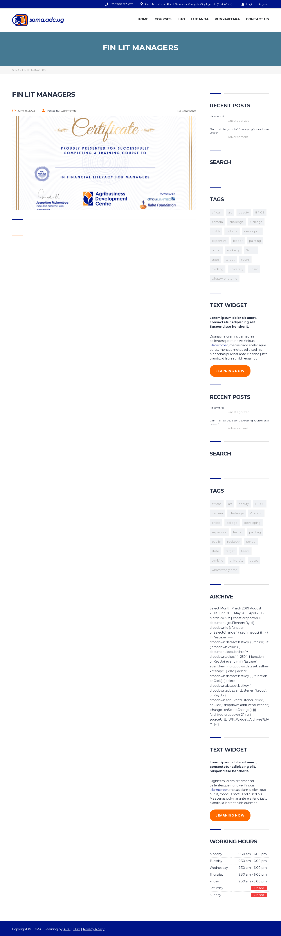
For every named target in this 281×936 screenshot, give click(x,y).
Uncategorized (239, 120)
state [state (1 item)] (215, 259)
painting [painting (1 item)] (255, 240)
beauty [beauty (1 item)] (244, 212)
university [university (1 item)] (236, 269)
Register (264, 4)
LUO (181, 19)
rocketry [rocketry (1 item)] (233, 250)
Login (247, 3)
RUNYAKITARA (227, 19)
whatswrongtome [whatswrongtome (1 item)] (224, 278)
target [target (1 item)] (230, 259)
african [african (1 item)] (217, 212)
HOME (143, 19)
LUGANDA (200, 19)
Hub (76, 929)
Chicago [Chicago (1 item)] (256, 222)
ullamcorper (219, 345)
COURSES (163, 19)
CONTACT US (257, 19)
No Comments (186, 110)
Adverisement (238, 137)
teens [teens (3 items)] (245, 259)
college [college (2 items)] (232, 231)
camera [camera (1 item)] (217, 222)
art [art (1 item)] (230, 212)
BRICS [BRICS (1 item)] (259, 212)
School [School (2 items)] (251, 250)
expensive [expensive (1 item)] (219, 240)
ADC (66, 929)
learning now (230, 371)
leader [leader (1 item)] (238, 240)
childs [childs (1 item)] (216, 231)
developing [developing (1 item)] (252, 231)
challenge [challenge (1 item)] (236, 222)
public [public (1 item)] (216, 250)
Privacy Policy (93, 929)
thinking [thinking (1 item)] (217, 269)
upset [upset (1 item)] (254, 269)
